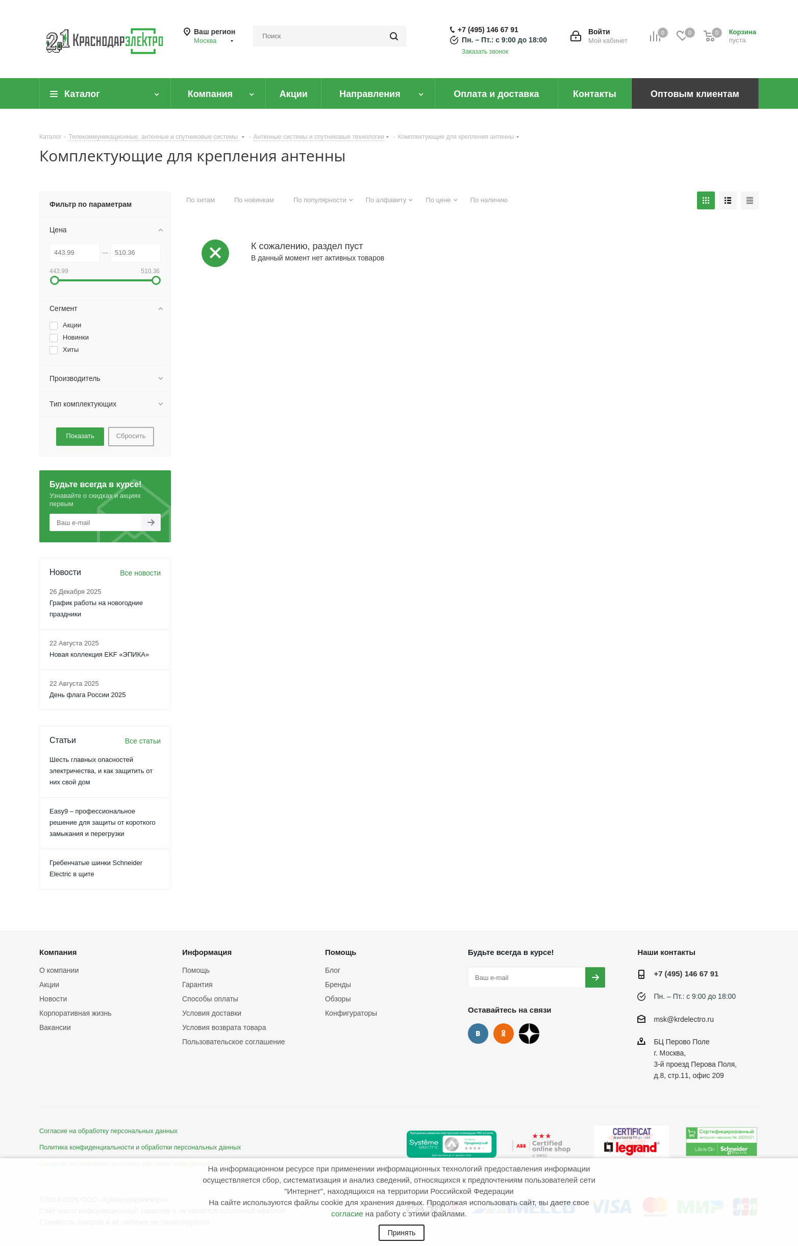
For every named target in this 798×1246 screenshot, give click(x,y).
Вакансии (55, 1027)
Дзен (529, 1033)
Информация (207, 952)
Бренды (338, 984)
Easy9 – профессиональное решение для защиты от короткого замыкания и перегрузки (102, 822)
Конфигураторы (351, 1013)
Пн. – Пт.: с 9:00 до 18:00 (504, 40)
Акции (49, 984)
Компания (58, 952)
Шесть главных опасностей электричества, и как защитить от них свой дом (101, 771)
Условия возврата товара (224, 1027)
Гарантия (197, 984)
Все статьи (143, 741)
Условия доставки (211, 1013)
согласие (347, 1213)
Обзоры (338, 999)
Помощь (196, 970)
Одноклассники (503, 1033)
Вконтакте (478, 1033)
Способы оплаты (210, 999)
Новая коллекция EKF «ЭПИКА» (99, 654)
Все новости (140, 573)
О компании (59, 970)
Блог (332, 970)
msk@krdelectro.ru (684, 1019)
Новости (53, 999)
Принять (402, 1233)
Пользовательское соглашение (233, 1042)
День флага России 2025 (87, 695)
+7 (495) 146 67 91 (488, 30)
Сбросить (131, 436)
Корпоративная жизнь (75, 1013)
